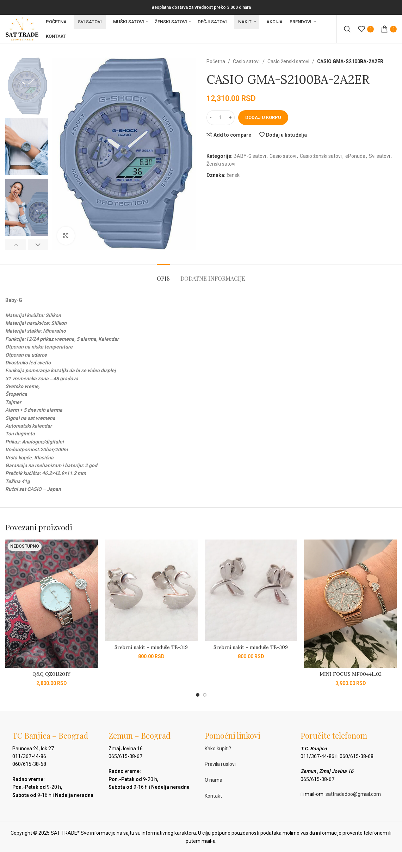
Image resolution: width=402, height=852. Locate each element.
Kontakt (213, 796)
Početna (215, 61)
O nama (213, 780)
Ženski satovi (220, 164)
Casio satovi (246, 61)
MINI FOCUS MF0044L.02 (351, 674)
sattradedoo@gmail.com (353, 794)
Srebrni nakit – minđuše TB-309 (251, 647)
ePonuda (355, 156)
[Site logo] (22, 28)
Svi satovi (379, 156)
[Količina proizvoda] (220, 117)
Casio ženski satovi (288, 61)
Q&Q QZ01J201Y (51, 674)
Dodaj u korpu (263, 117)
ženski (234, 175)
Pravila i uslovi (220, 764)
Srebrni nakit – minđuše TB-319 (151, 647)
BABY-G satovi (250, 156)
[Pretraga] (347, 29)
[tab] (163, 275)
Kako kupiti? (218, 748)
